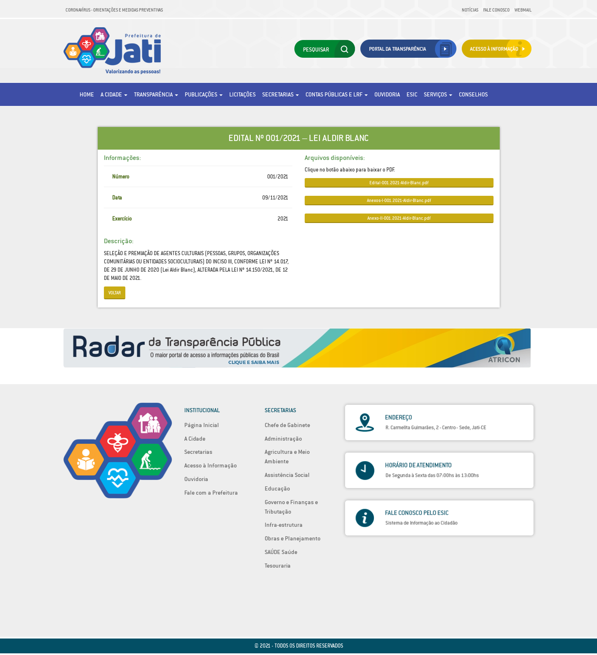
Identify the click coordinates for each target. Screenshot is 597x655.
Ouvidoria (387, 94)
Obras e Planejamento (292, 538)
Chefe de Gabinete (287, 425)
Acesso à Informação (210, 465)
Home (87, 94)
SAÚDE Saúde (281, 552)
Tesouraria (278, 565)
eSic (412, 94)
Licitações (242, 94)
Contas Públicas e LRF (337, 94)
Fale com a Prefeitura (211, 492)
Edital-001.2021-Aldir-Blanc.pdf (398, 182)
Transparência (156, 94)
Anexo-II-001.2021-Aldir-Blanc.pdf (398, 218)
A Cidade (114, 94)
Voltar (114, 293)
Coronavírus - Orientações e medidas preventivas (114, 10)
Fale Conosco (496, 10)
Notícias (470, 10)
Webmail (523, 10)
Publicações (204, 94)
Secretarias (280, 94)
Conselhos (473, 94)
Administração (283, 438)
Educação (277, 488)
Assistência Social (287, 475)
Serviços (438, 94)
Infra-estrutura (284, 524)
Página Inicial (201, 425)
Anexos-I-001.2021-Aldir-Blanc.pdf (399, 200)
